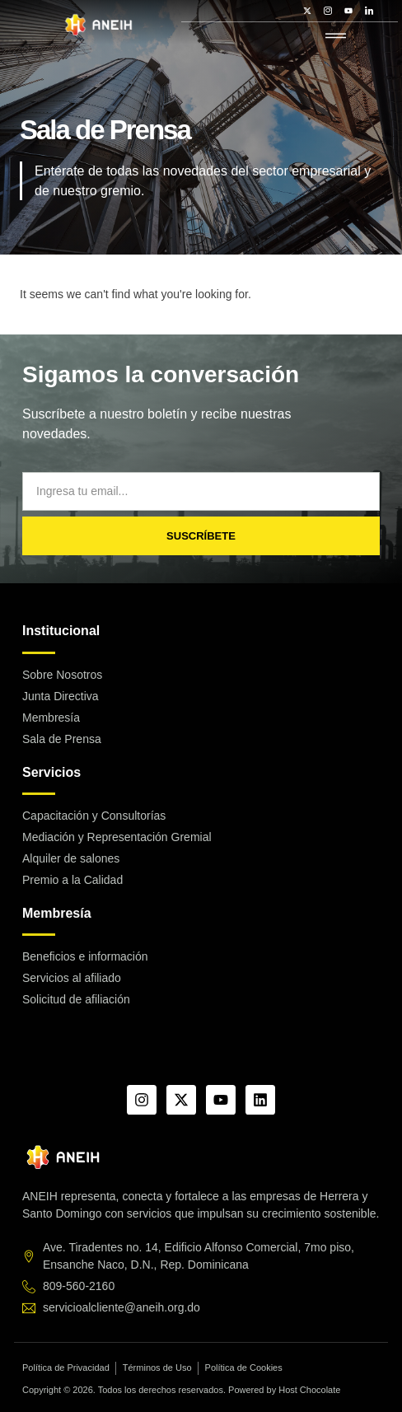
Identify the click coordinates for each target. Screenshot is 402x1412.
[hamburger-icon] (335, 36)
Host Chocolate (309, 1390)
